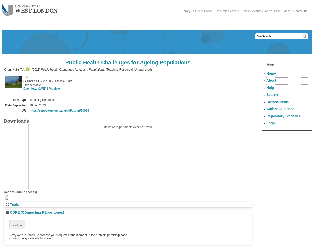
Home (271, 73)
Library (185, 11)
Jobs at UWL (272, 11)
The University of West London (29, 8)
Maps (286, 11)
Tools (12, 205)
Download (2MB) (34, 88)
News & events (251, 11)
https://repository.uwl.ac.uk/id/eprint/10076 (59, 110)
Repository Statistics (283, 116)
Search (272, 95)
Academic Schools (226, 11)
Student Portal (202, 11)
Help (270, 88)
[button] (6, 197)
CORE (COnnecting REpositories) (35, 212)
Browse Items (277, 102)
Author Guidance (280, 109)
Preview (54, 88)
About (271, 80)
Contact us (300, 11)
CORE (17, 224)
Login (271, 123)
